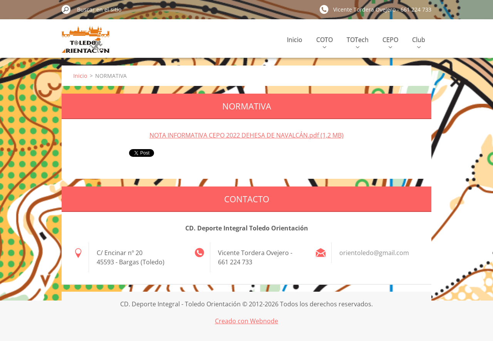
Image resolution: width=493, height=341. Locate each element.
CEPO (390, 41)
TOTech (358, 41)
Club (418, 41)
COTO (324, 41)
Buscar (66, 9)
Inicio (294, 39)
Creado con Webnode (246, 321)
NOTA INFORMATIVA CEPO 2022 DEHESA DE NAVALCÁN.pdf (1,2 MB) (246, 135)
